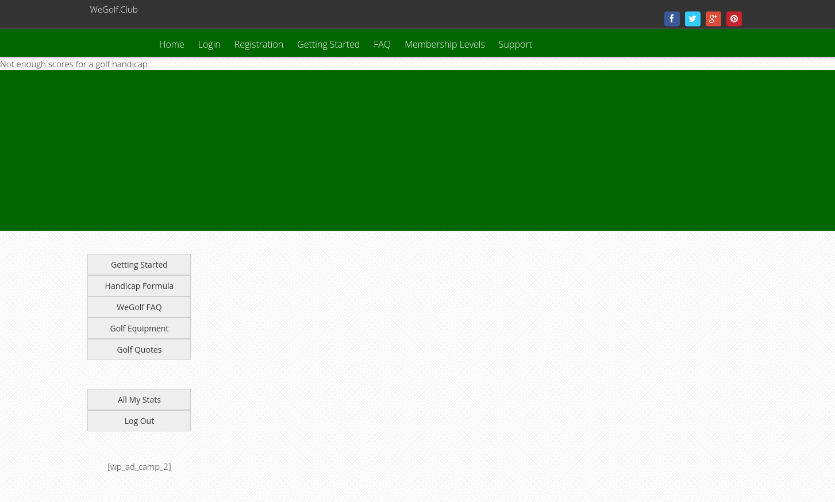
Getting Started (328, 44)
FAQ (382, 44)
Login (209, 44)
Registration (259, 44)
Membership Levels (445, 44)
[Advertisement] (345, 150)
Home (171, 44)
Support (515, 44)
